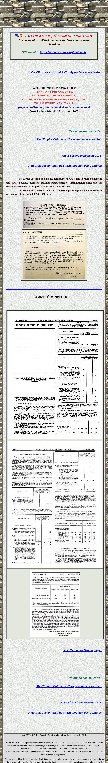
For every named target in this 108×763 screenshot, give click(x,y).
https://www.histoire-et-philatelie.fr (63, 52)
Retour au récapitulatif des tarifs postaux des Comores (65, 165)
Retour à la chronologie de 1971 (81, 155)
